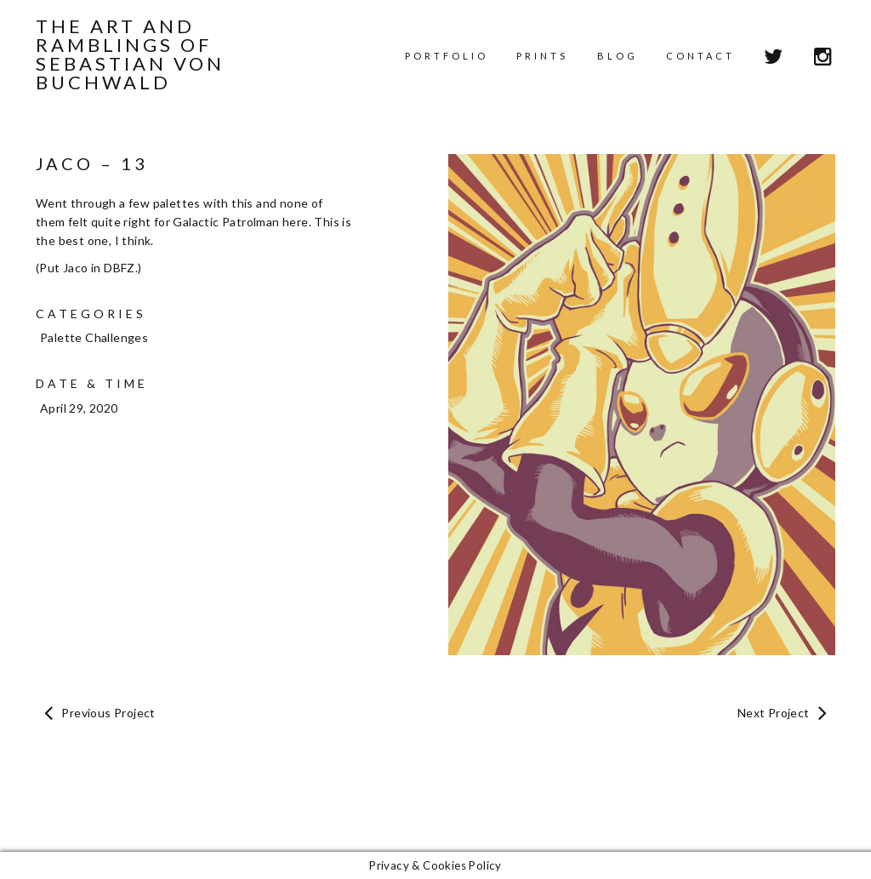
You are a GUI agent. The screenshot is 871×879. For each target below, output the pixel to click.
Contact (700, 55)
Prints (542, 55)
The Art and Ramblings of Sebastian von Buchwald (130, 54)
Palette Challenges (94, 337)
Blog (617, 55)
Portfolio (446, 55)
